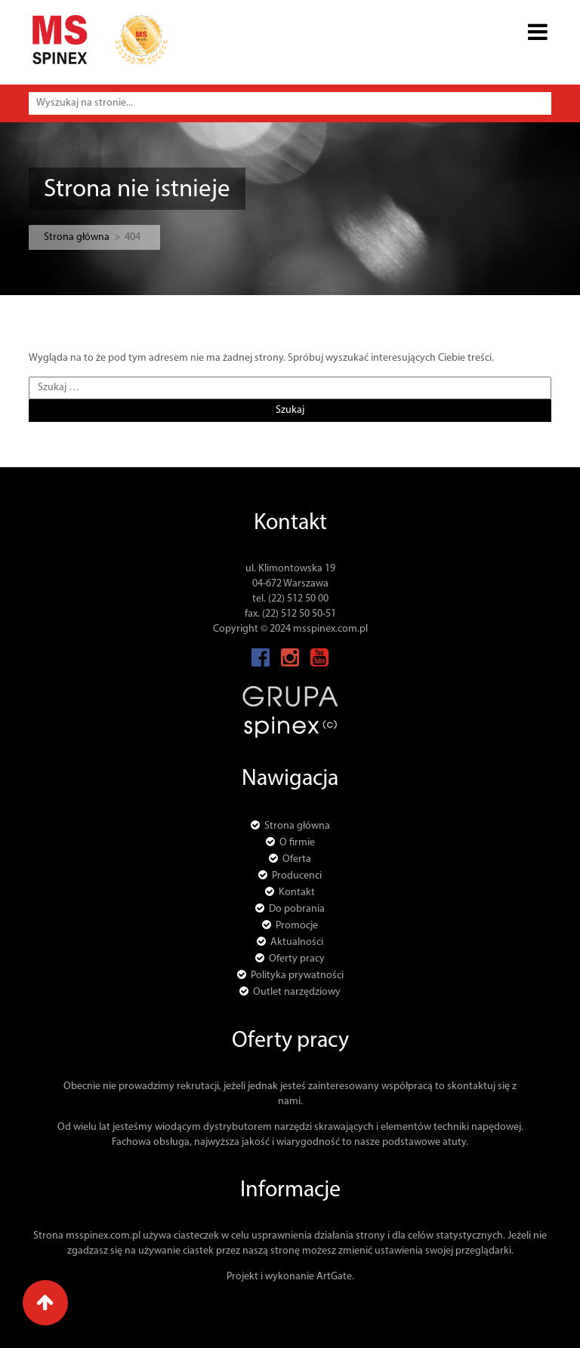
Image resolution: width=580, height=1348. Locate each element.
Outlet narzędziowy (297, 992)
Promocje (297, 925)
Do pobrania (297, 909)
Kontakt (297, 892)
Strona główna (77, 237)
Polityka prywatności (297, 975)
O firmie (297, 842)
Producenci (297, 876)
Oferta (296, 859)
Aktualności (296, 942)
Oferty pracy (297, 959)
